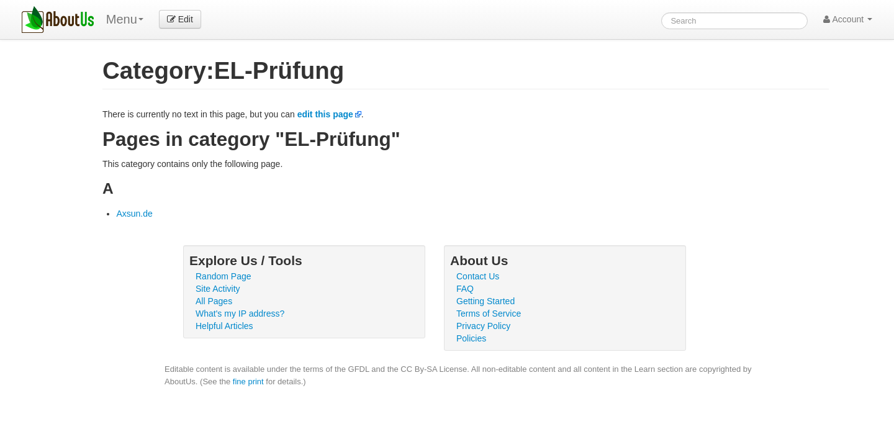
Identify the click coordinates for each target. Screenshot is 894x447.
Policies (471, 338)
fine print (248, 381)
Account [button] (847, 19)
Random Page (223, 276)
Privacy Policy (483, 326)
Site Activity (218, 289)
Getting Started (485, 301)
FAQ (465, 289)
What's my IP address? (240, 313)
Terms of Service (488, 313)
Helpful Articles (224, 326)
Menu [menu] (124, 19)
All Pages (214, 301)
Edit (180, 19)
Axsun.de (134, 214)
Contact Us (477, 276)
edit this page (325, 114)
